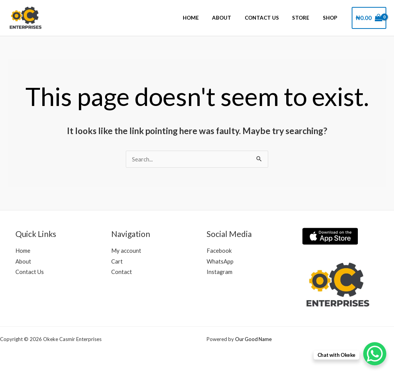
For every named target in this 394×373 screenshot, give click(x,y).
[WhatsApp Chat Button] (374, 353)
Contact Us (269, 18)
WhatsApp (220, 261)
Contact (121, 272)
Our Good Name (253, 339)
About (232, 18)
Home (204, 18)
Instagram (220, 272)
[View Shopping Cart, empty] (369, 18)
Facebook (219, 250)
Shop (331, 18)
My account (126, 250)
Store (305, 18)
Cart (117, 261)
